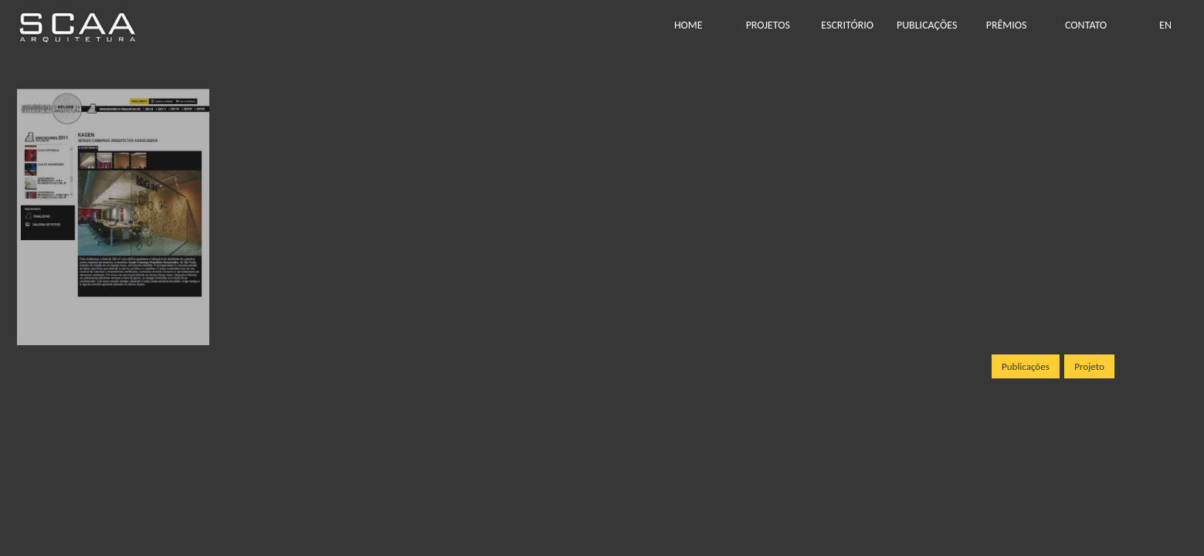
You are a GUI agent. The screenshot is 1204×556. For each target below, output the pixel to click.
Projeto (1089, 366)
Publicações (1026, 366)
